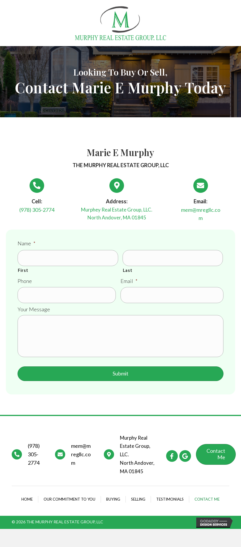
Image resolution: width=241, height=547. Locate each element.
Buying (113, 501)
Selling (138, 501)
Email (128, 280)
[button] (172, 458)
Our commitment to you (69, 501)
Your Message (34, 307)
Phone (25, 280)
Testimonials (170, 501)
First (23, 269)
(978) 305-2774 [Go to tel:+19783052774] (34, 457)
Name (26, 243)
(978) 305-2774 (36, 210)
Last (127, 269)
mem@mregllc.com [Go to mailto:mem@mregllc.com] (81, 457)
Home (27, 501)
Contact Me (207, 501)
